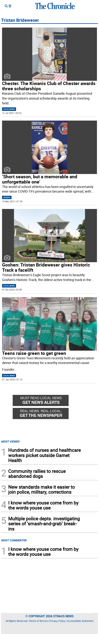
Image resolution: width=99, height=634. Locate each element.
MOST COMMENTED (14, 540)
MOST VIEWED (10, 441)
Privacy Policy (57, 621)
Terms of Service (38, 621)
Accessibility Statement (80, 621)
